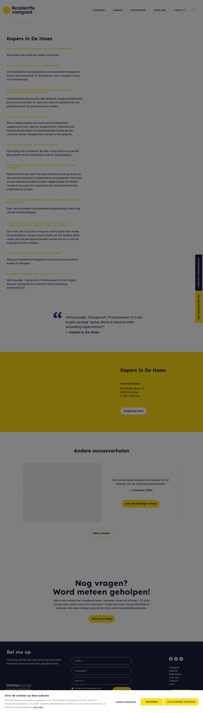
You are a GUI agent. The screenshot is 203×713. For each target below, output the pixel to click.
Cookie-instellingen (125, 701)
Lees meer (38, 707)
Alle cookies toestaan (181, 701)
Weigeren (151, 701)
